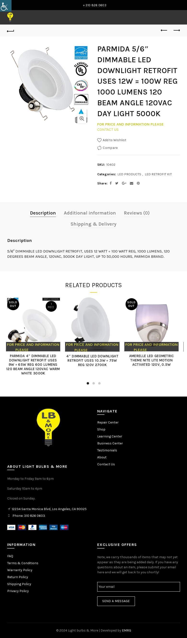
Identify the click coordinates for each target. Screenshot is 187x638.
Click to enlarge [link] (81, 118)
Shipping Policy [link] (19, 584)
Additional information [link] (90, 213)
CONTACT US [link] (108, 129)
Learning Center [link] (109, 436)
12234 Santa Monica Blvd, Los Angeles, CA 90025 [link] (49, 509)
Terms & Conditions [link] (22, 563)
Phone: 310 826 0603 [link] (28, 516)
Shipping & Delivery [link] (93, 224)
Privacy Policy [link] (18, 591)
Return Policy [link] (17, 577)
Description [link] (43, 213)
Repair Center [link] (108, 422)
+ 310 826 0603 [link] (94, 5)
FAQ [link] (10, 556)
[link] (6, 6)
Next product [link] (176, 30)
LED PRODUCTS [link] (129, 174)
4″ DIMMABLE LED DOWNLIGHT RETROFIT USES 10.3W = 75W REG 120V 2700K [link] (93, 360)
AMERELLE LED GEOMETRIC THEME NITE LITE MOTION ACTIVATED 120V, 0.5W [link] (152, 360)
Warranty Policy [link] (19, 570)
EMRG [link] (126, 630)
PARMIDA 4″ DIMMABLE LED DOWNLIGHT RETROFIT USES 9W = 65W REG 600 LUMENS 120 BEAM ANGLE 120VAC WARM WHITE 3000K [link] (34, 364)
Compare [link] (110, 148)
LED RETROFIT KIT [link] (158, 174)
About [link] (102, 457)
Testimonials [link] (107, 450)
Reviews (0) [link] (137, 213)
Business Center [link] (110, 443)
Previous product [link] (164, 30)
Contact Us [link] (106, 464)
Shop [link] (101, 429)
